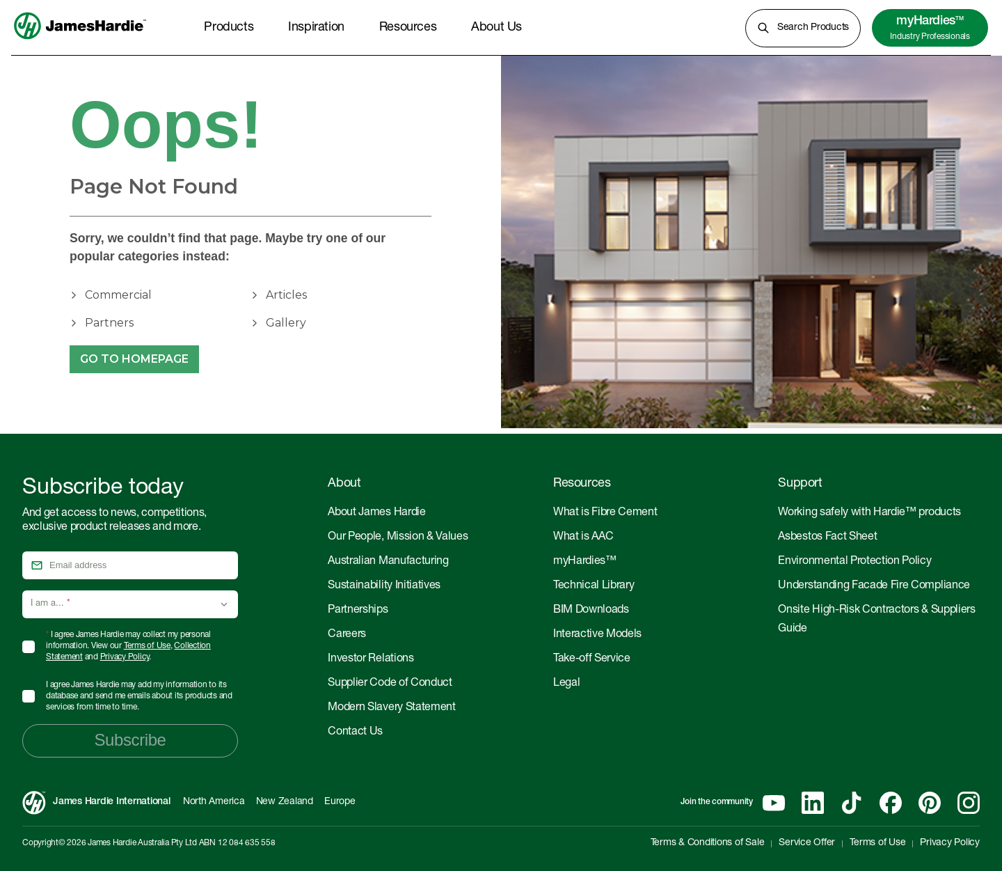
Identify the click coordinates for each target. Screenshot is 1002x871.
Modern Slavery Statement (391, 708)
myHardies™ (585, 561)
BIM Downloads (591, 610)
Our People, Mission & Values (398, 537)
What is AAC (583, 537)
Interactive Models (597, 635)
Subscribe (130, 739)
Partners (109, 322)
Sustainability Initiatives (384, 586)
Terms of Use (147, 646)
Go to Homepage (134, 359)
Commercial (118, 294)
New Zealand (284, 802)
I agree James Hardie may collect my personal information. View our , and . (128, 646)
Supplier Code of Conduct (390, 683)
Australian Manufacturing (388, 561)
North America (214, 802)
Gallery (286, 322)
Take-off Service (591, 659)
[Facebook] (891, 803)
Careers (347, 635)
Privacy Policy (125, 657)
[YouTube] (774, 803)
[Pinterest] (929, 803)
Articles (286, 294)
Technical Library (594, 586)
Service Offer (807, 843)
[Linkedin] (813, 803)
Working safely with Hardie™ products (869, 513)
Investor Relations (370, 659)
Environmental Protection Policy (854, 561)
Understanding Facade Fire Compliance (873, 586)
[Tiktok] (852, 803)
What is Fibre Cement (605, 513)
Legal (566, 683)
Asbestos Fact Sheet (827, 537)
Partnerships (358, 610)
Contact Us (355, 732)
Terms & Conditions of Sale (708, 843)
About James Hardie (376, 513)
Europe (340, 802)
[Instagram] (968, 803)
